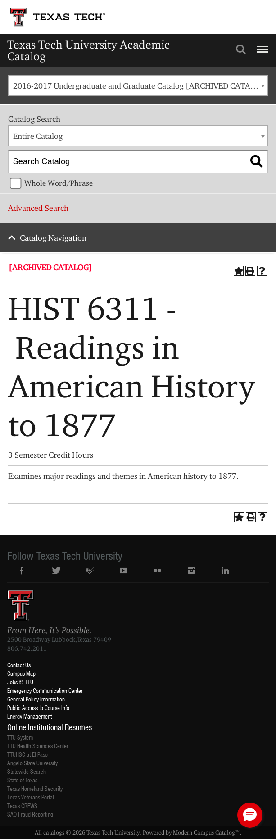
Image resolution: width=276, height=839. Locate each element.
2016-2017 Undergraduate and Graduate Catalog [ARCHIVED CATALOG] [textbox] (140, 85)
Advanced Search (38, 208)
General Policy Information (36, 699)
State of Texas (22, 780)
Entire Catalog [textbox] (38, 136)
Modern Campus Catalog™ (206, 832)
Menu (261, 45)
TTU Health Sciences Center (37, 746)
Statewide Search (26, 771)
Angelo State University (32, 763)
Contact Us (19, 665)
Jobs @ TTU (20, 682)
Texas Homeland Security (35, 788)
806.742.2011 (27, 648)
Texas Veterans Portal (30, 797)
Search (241, 49)
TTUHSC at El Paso (27, 754)
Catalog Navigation (53, 237)
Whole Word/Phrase (58, 183)
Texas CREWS (22, 805)
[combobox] (137, 85)
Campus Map (21, 673)
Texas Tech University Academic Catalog (88, 50)
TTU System (20, 737)
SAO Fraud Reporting (30, 814)
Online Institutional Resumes (49, 727)
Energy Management (29, 716)
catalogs (53, 832)
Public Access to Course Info (38, 707)
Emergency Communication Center (45, 690)
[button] (249, 815)
